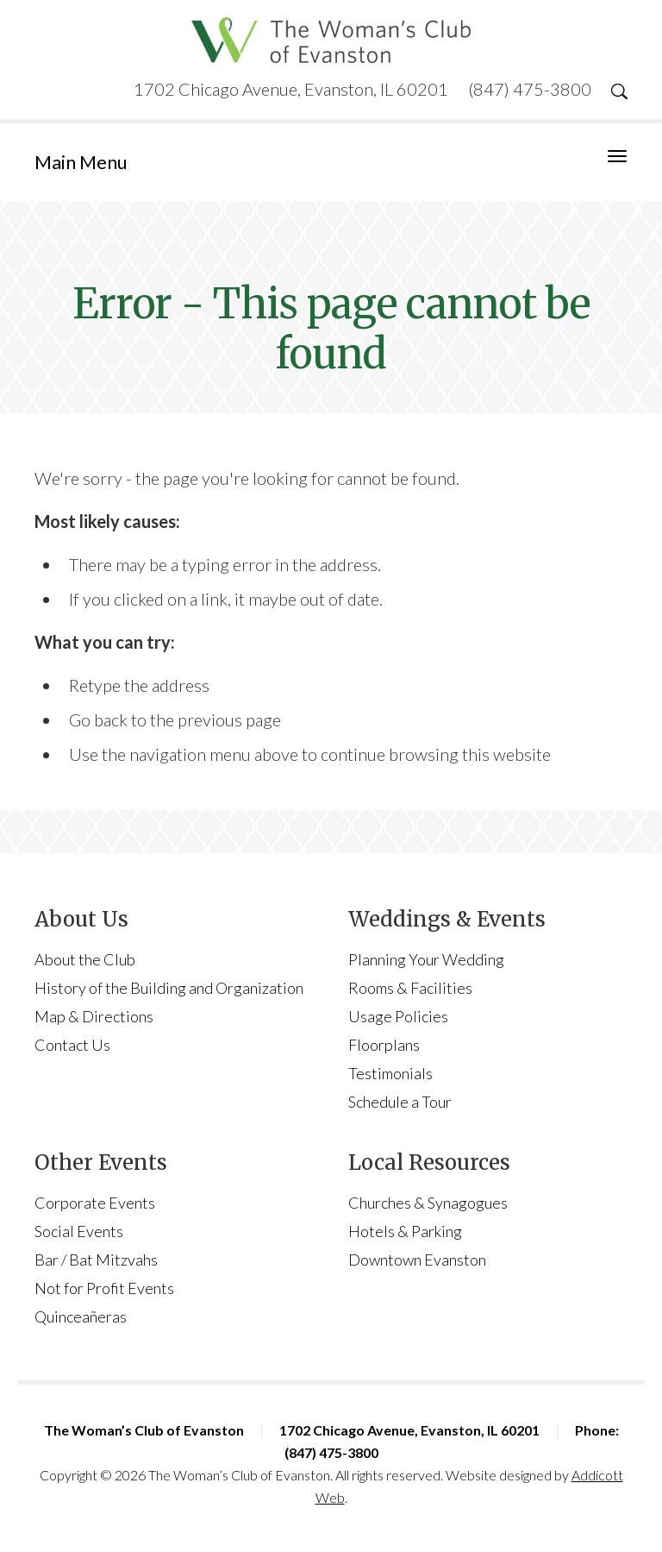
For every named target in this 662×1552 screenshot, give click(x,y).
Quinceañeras (80, 1316)
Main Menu (81, 161)
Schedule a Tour (400, 1101)
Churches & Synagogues (428, 1202)
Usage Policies (398, 1016)
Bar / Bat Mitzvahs (96, 1259)
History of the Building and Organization (168, 987)
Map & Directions (93, 1016)
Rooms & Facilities (410, 987)
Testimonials (390, 1073)
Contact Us (72, 1044)
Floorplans (384, 1044)
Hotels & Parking (405, 1231)
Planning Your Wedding (426, 959)
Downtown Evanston (417, 1259)
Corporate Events (94, 1202)
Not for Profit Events (104, 1288)
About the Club (84, 959)
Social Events (78, 1231)
